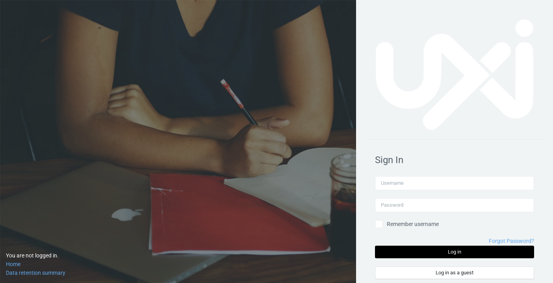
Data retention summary (35, 273)
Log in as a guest (454, 273)
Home (13, 264)
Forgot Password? (511, 241)
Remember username (413, 224)
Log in (454, 252)
